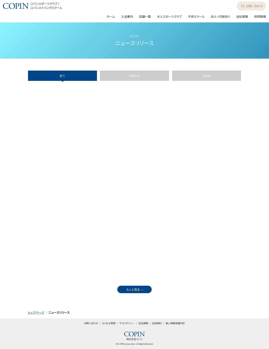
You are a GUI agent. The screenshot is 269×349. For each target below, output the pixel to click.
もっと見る (135, 289)
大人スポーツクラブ (169, 16)
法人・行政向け (220, 16)
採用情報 (260, 16)
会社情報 (242, 16)
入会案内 (127, 16)
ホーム (110, 16)
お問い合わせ (252, 6)
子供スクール (196, 16)
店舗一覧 (145, 16)
